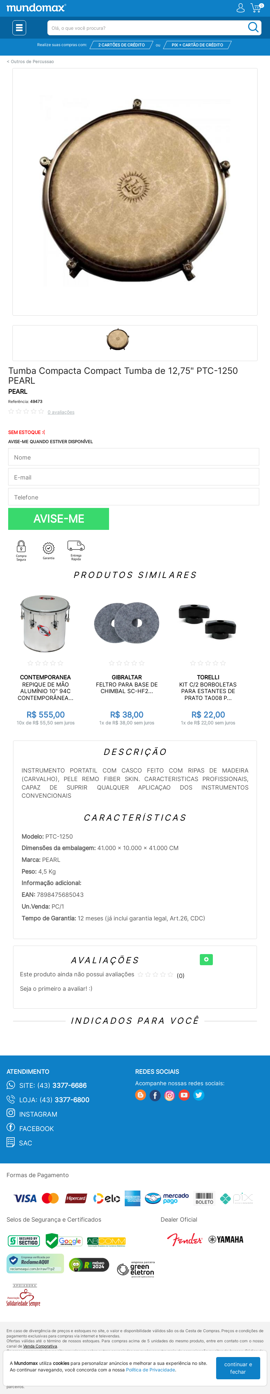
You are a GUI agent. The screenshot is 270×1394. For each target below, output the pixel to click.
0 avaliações (61, 412)
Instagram (38, 1114)
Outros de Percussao (32, 61)
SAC (25, 1143)
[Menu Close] (19, 27)
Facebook (36, 1129)
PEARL (17, 391)
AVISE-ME (58, 518)
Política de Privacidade (150, 1369)
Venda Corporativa (40, 1346)
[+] (206, 959)
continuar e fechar (238, 1368)
